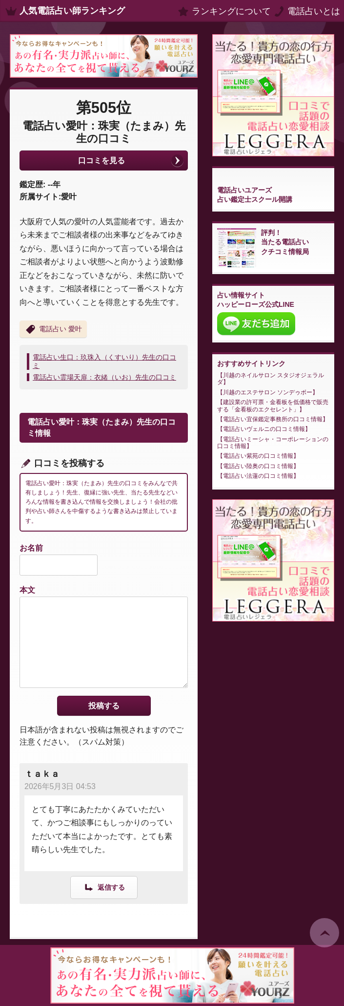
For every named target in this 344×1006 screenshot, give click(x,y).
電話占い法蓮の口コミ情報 (258, 475)
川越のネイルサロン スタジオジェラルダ (270, 378)
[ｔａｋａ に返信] (104, 887)
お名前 (31, 548)
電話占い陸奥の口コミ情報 (258, 466)
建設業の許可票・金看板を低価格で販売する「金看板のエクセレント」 (272, 405)
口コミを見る (101, 160)
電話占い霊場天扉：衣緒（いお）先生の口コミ (104, 377)
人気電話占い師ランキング (72, 11)
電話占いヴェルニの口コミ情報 (264, 429)
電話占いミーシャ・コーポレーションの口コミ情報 (272, 442)
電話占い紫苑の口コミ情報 (258, 455)
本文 (27, 590)
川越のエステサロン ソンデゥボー (267, 392)
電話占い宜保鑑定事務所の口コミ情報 (273, 419)
